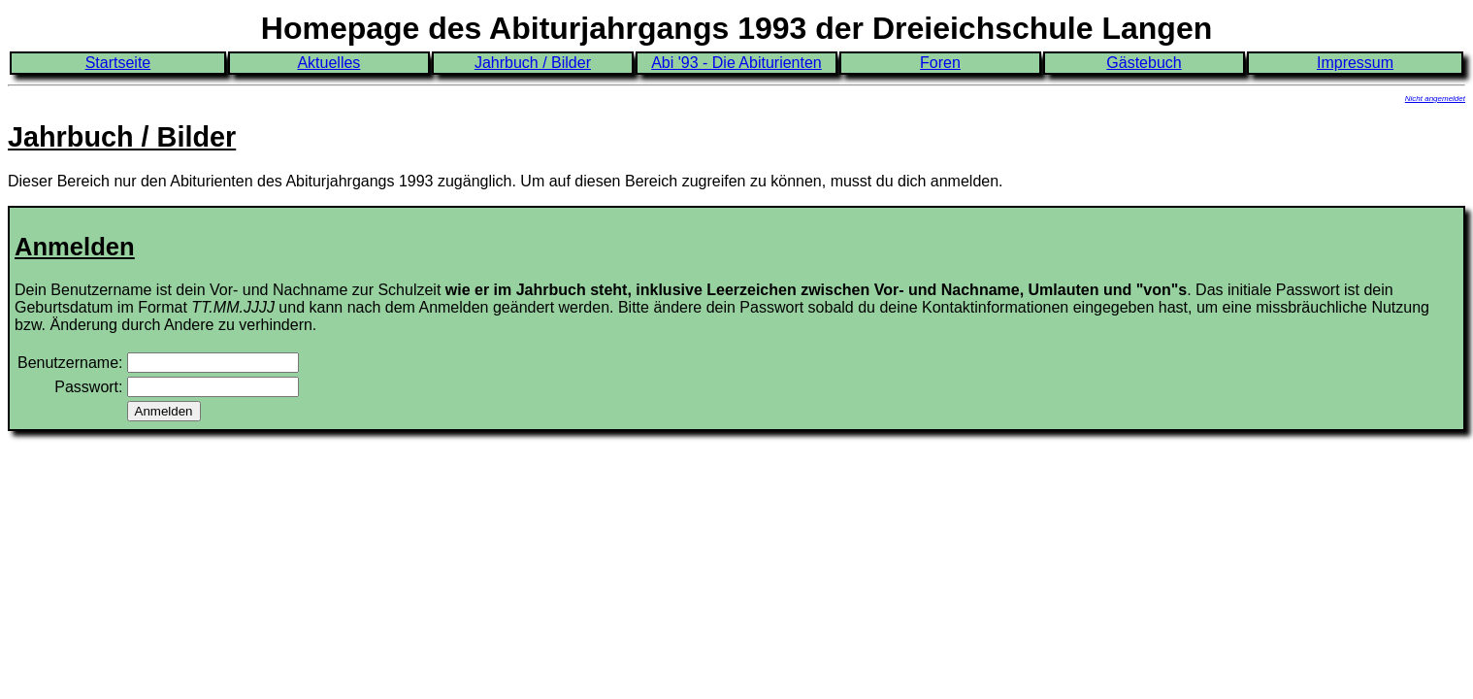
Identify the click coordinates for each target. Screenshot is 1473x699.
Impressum (1355, 62)
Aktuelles (328, 62)
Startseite (118, 62)
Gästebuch (1143, 62)
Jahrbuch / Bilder (533, 62)
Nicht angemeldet (1435, 98)
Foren (940, 62)
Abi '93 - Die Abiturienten (736, 62)
